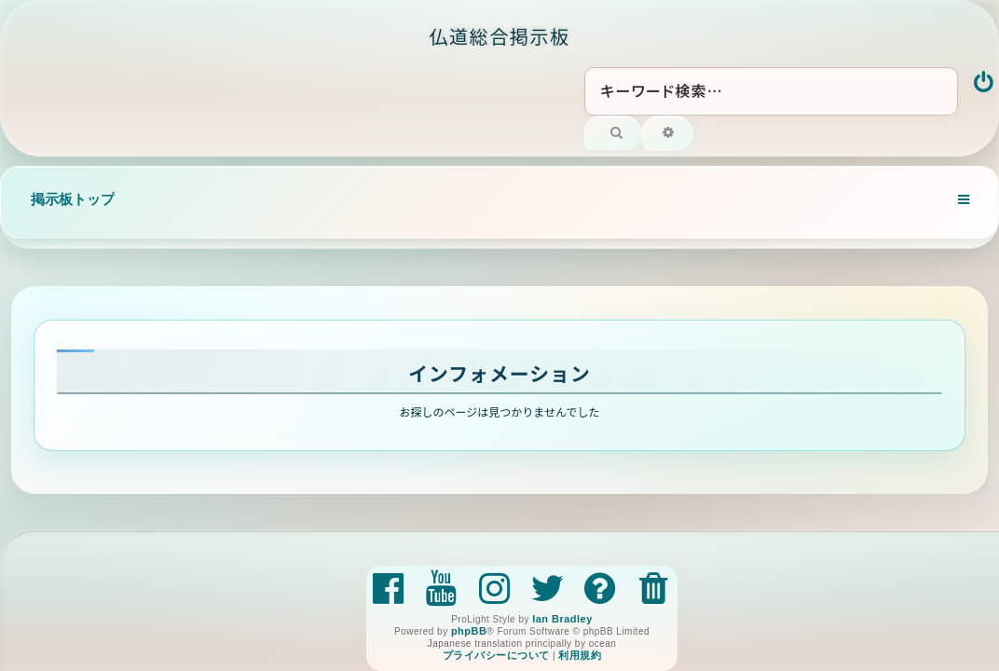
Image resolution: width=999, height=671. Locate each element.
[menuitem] (984, 84)
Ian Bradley (562, 618)
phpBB (468, 631)
